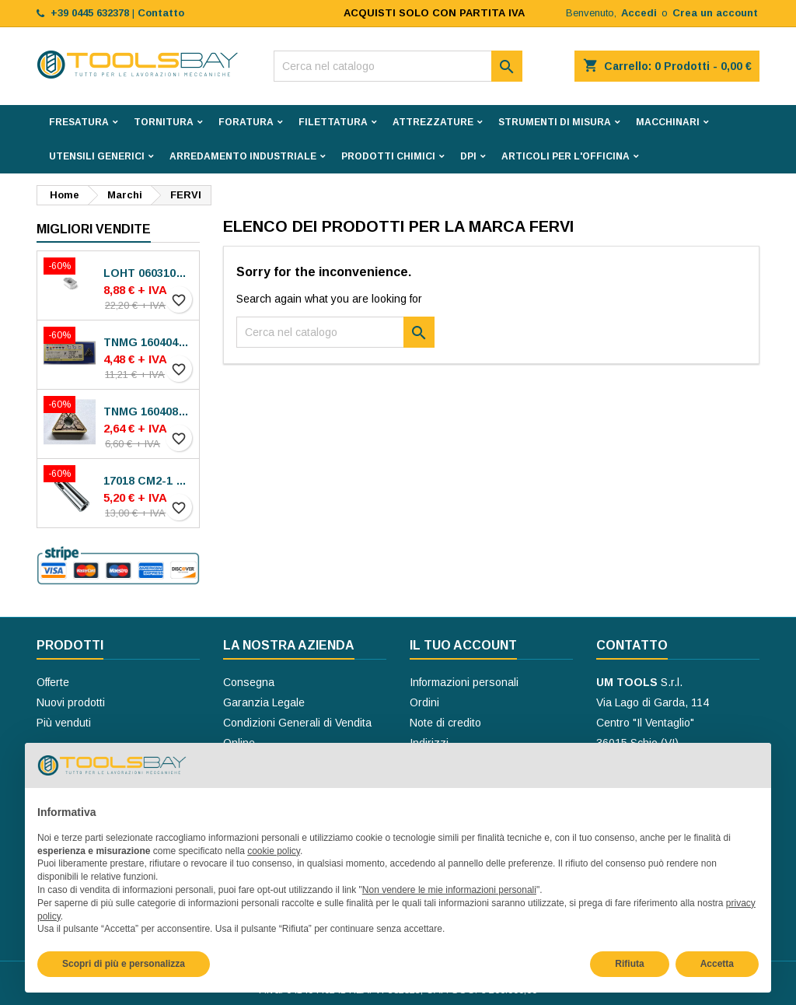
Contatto (632, 645)
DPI (468, 156)
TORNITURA (164, 122)
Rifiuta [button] (629, 963)
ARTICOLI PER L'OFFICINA (565, 156)
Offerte (53, 682)
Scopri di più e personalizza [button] (123, 963)
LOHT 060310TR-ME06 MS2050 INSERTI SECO (148, 273)
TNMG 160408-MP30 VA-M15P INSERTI (148, 411)
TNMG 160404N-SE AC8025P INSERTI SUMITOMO (148, 342)
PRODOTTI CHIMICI (388, 156)
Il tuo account (463, 645)
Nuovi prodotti (71, 702)
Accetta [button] (717, 963)
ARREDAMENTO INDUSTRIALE (242, 156)
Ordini (424, 702)
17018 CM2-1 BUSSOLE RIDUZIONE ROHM (148, 480)
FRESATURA (79, 122)
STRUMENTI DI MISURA (554, 122)
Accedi (639, 13)
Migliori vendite (94, 229)
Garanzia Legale (264, 702)
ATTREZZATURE (433, 122)
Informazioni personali (464, 682)
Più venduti (64, 722)
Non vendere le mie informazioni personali (449, 889)
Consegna (248, 682)
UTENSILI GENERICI (97, 156)
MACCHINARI (668, 122)
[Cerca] (398, 66)
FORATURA (246, 122)
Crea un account (715, 13)
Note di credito (445, 722)
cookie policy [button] (273, 851)
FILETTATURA (333, 122)
